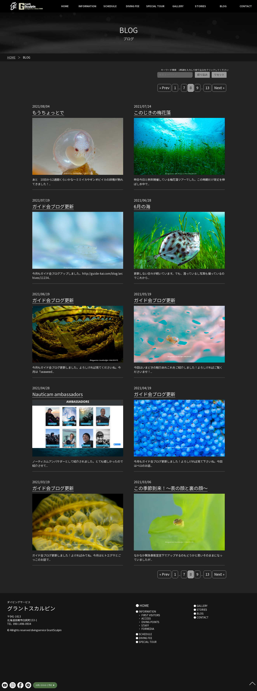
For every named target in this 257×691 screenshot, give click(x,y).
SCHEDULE (110, 6)
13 (207, 87)
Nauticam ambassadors (57, 394)
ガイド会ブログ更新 (53, 206)
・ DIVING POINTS (147, 622)
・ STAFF (142, 625)
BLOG (223, 6)
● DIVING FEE (144, 638)
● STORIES (200, 609)
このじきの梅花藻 (152, 112)
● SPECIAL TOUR (146, 642)
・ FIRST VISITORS (148, 615)
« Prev (164, 87)
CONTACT (246, 6)
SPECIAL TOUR (155, 6)
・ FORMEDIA (145, 629)
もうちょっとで (48, 112)
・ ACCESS (143, 618)
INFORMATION (87, 6)
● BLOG (199, 613)
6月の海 (142, 206)
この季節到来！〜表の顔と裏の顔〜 (171, 488)
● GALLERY (200, 606)
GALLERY (177, 6)
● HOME (142, 605)
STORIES (200, 6)
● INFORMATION (146, 611)
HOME (65, 6)
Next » (219, 87)
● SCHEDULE (144, 634)
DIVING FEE (132, 6)
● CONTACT (201, 617)
